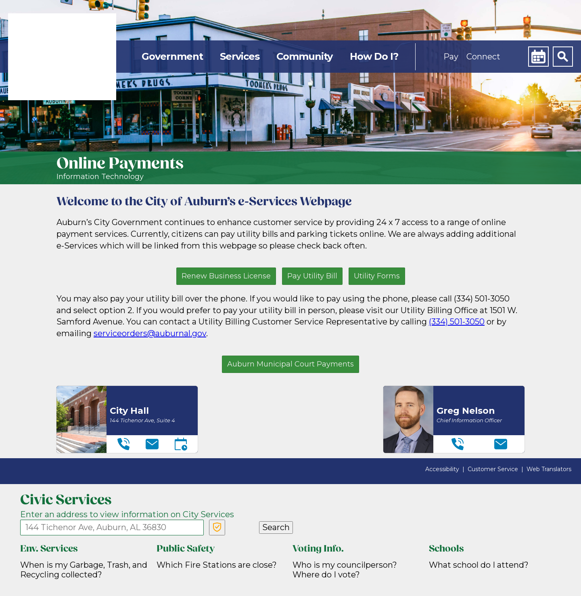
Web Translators (549, 469)
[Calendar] (538, 56)
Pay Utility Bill (312, 276)
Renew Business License (226, 276)
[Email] (152, 444)
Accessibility (442, 469)
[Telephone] (123, 444)
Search (276, 527)
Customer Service (493, 469)
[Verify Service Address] (217, 527)
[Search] (563, 56)
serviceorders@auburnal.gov (150, 333)
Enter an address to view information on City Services (127, 514)
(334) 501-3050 (457, 321)
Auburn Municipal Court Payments (290, 364)
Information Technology (100, 177)
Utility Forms (377, 276)
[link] (62, 56)
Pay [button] (450, 56)
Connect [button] (483, 56)
